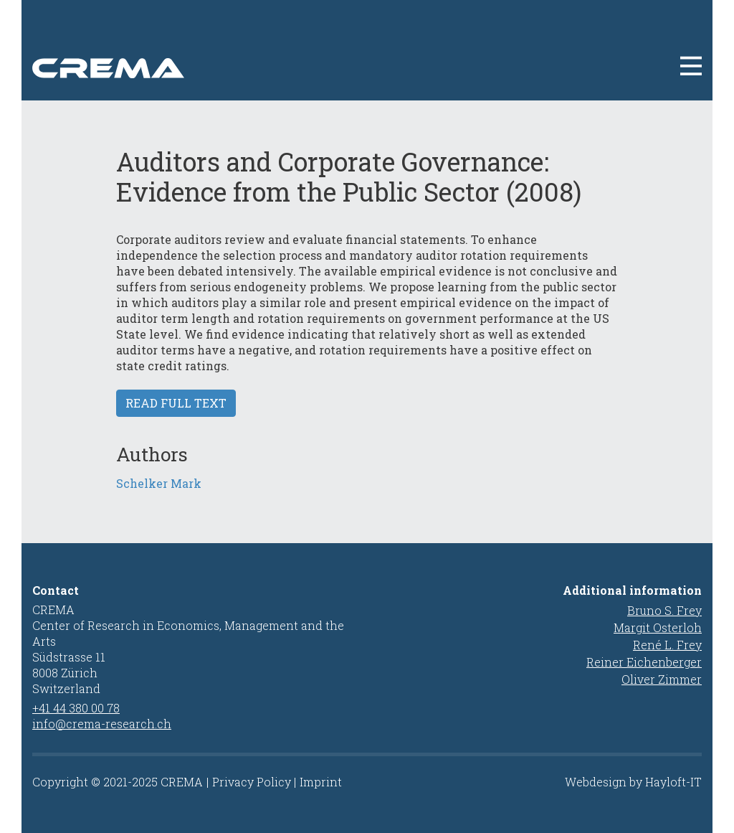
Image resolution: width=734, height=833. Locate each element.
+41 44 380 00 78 (76, 707)
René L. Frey (667, 644)
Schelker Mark (158, 483)
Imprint (321, 781)
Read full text (176, 402)
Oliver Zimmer (661, 679)
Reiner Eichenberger (644, 661)
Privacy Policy (251, 781)
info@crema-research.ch (101, 723)
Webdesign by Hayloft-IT (633, 781)
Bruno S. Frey (664, 610)
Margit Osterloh (658, 627)
